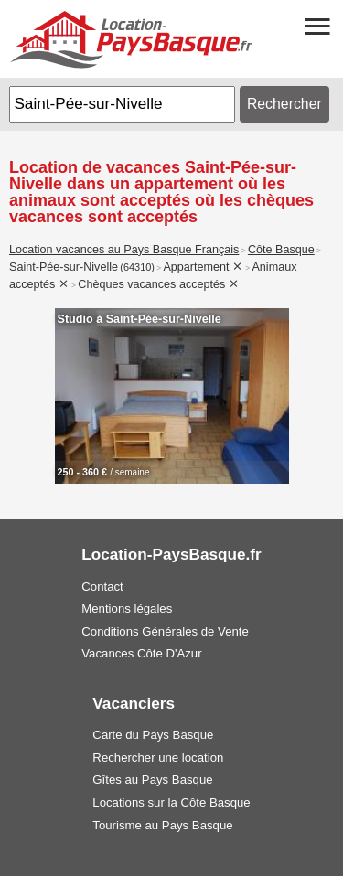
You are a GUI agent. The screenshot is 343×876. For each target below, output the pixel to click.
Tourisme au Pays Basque (162, 825)
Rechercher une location (157, 757)
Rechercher (284, 104)
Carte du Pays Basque (152, 735)
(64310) (137, 267)
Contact (102, 586)
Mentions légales (126, 608)
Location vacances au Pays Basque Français (124, 249)
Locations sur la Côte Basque (171, 802)
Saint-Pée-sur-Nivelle (63, 267)
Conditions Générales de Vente (165, 631)
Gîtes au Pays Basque (152, 779)
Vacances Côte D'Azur (141, 653)
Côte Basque (281, 249)
